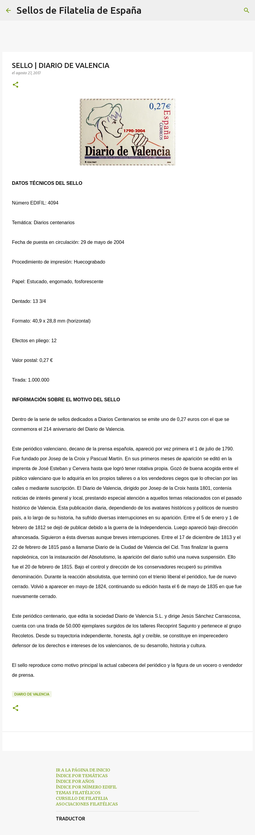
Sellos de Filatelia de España (79, 10)
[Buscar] (149, 10)
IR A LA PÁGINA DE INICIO (83, 770)
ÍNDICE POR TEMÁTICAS (82, 775)
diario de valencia (31, 694)
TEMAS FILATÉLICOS (78, 792)
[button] (15, 85)
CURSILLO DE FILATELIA (82, 798)
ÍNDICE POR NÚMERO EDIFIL (86, 787)
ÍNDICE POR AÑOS (75, 781)
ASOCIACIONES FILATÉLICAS (87, 804)
